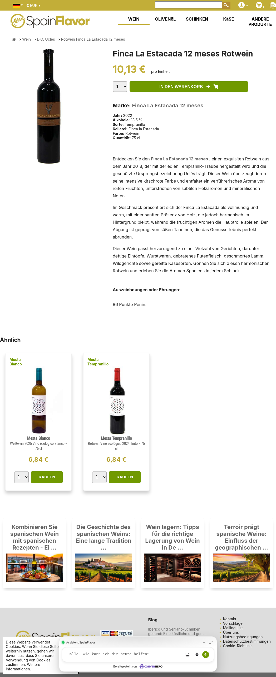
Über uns (231, 632)
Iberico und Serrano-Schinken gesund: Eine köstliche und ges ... (177, 631)
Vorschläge (233, 623)
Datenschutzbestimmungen (247, 641)
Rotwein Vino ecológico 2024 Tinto (113, 443)
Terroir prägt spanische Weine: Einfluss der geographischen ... (241, 537)
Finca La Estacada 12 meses (167, 105)
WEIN (133, 19)
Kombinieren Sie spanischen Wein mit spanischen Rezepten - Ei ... (34, 537)
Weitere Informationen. (23, 666)
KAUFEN (47, 477)
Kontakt (229, 619)
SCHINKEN (197, 19)
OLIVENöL (165, 19)
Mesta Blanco (15, 361)
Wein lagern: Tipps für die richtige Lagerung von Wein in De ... (172, 537)
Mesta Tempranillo (98, 361)
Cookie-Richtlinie (238, 645)
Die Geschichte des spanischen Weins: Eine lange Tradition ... (103, 537)
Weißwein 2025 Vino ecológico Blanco (37, 443)
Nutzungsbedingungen (243, 637)
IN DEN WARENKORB (188, 86)
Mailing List (233, 628)
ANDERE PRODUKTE (260, 21)
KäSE (228, 19)
